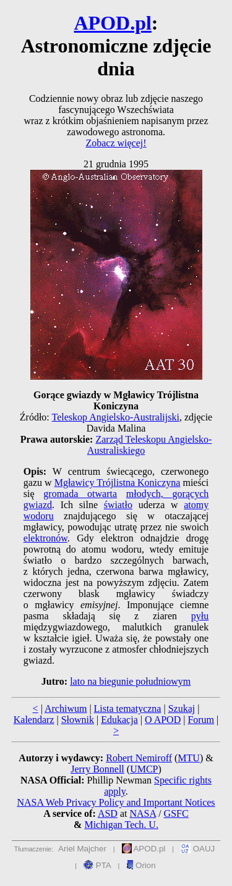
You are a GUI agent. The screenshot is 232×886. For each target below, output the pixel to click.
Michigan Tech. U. (121, 824)
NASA (142, 813)
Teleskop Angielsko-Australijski (115, 417)
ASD (108, 813)
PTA (97, 865)
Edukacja (119, 719)
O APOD (163, 719)
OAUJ (198, 848)
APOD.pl (113, 23)
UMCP (144, 769)
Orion (140, 865)
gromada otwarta (80, 493)
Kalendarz (34, 719)
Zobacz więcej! (115, 143)
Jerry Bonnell (97, 769)
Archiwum (66, 708)
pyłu (199, 616)
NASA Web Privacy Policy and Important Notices (116, 802)
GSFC (176, 813)
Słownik (77, 719)
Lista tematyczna (127, 708)
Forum (200, 719)
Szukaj (181, 708)
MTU (189, 758)
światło (118, 504)
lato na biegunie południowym (130, 681)
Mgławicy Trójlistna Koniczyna (117, 482)
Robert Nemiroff (139, 758)
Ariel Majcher (82, 848)
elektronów (45, 538)
